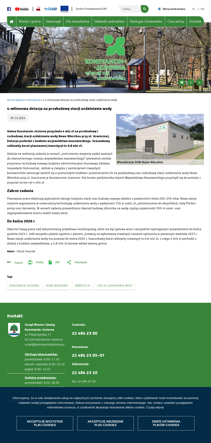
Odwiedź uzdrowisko (109, 21)
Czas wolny (176, 21)
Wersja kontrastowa (174, 9)
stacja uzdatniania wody (114, 285)
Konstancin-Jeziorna (24, 285)
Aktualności (34, 100)
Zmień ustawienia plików (166, 423)
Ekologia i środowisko (146, 21)
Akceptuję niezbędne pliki (105, 423)
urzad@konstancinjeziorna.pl (45, 344)
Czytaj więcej (155, 407)
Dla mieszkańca (77, 21)
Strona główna (16, 100)
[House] (11, 21)
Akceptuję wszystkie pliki (45, 423)
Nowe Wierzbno (57, 285)
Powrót (18, 262)
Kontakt (195, 21)
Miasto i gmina (30, 21)
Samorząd (53, 21)
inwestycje (82, 285)
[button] (160, 139)
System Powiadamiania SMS (91, 8)
